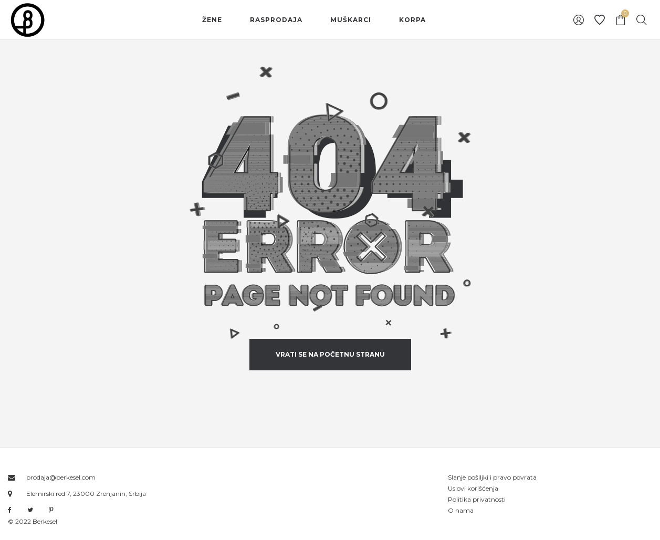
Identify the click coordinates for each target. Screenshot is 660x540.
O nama (461, 510)
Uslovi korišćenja (473, 488)
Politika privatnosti (477, 499)
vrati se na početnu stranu (330, 354)
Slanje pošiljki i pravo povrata (492, 477)
